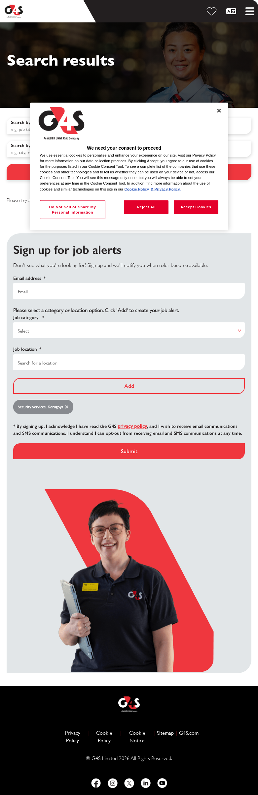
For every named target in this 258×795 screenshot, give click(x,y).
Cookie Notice (137, 737)
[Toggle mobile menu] (250, 11)
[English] (232, 11)
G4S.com (189, 732)
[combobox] (129, 362)
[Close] (219, 110)
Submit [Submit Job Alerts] (129, 451)
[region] (129, 166)
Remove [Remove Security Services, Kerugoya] (68, 407)
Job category (28, 317)
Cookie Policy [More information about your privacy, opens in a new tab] (137, 189)
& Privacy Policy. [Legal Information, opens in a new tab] (166, 189)
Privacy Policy (75, 737)
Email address (29, 278)
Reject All (146, 207)
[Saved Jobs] (213, 11)
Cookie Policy (107, 737)
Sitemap (165, 733)
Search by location (29, 145)
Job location (27, 349)
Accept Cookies (195, 207)
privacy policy (132, 426)
